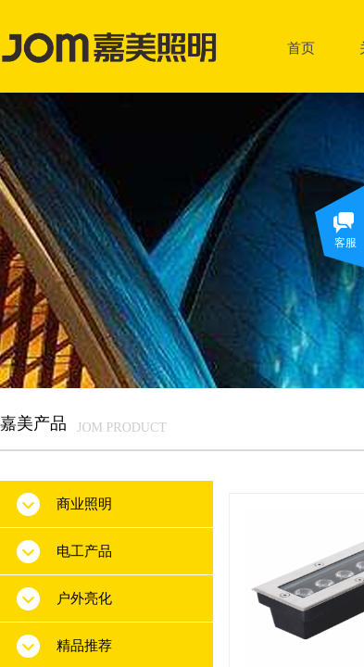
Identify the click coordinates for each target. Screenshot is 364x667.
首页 (301, 48)
